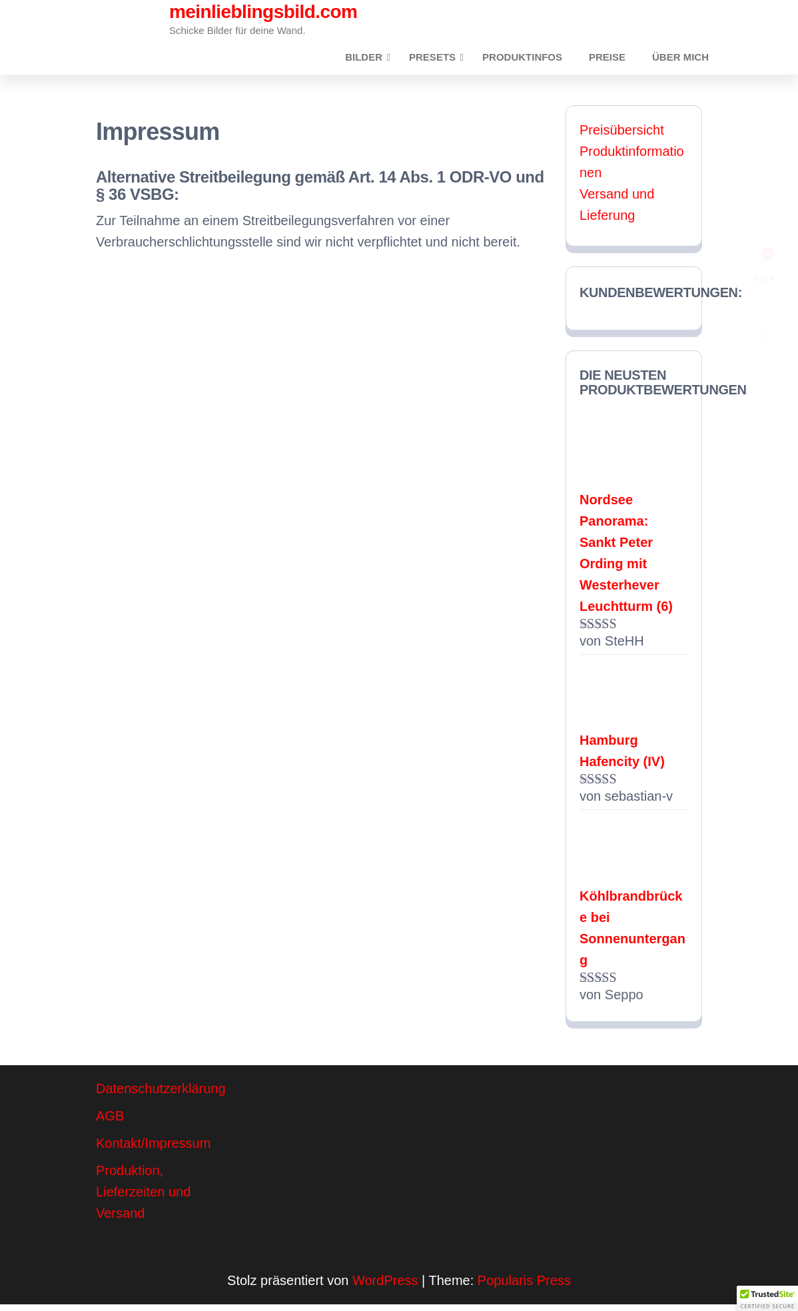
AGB (110, 1122)
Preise (617, 60)
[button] (767, 1298)
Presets (449, 60)
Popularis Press (524, 1287)
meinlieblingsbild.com (263, 11)
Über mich (683, 60)
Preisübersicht (622, 136)
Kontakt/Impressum (153, 1149)
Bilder (380, 60)
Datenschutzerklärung (161, 1095)
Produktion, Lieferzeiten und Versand (143, 1198)
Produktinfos (539, 60)
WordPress (385, 1287)
